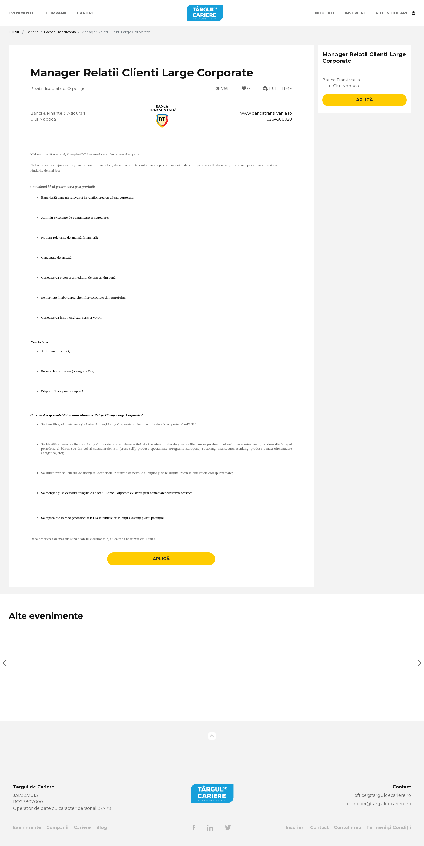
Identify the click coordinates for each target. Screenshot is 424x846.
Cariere (85, 13)
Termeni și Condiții (388, 831)
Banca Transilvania (60, 32)
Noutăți (324, 13)
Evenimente (22, 13)
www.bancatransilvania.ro (264, 113)
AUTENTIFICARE (395, 13)
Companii (55, 13)
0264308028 (278, 119)
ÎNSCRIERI (355, 13)
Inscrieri (295, 831)
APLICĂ (161, 563)
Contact (319, 831)
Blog (101, 831)
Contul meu (347, 831)
